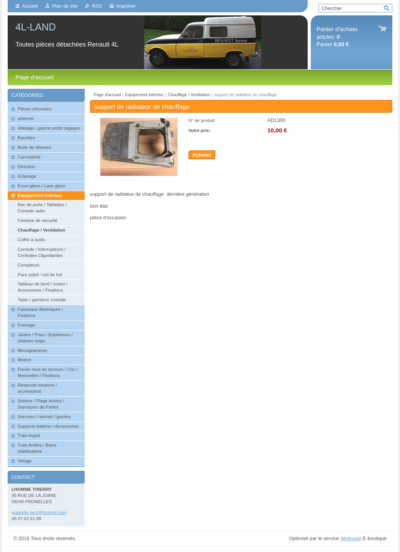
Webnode (351, 538)
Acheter (202, 155)
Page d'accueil (107, 94)
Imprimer (125, 6)
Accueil (30, 6)
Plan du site (65, 6)
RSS (97, 6)
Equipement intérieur (144, 94)
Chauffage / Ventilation (189, 94)
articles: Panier (337, 36)
